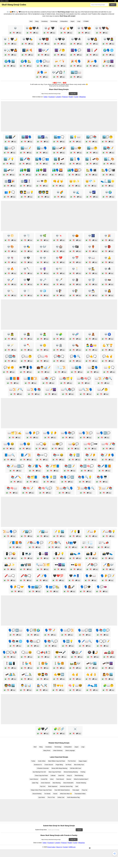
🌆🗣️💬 (76, 50)
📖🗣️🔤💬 (103, 432)
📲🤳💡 (59, 553)
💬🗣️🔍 (75, 356)
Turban (33, 761)
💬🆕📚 (10, 356)
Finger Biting (59, 764)
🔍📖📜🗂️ (43, 564)
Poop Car (84, 790)
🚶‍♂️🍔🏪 (43, 663)
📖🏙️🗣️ (77, 367)
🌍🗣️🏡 (26, 61)
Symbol (65, 847)
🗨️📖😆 (26, 652)
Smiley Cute (61, 797)
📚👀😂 (58, 455)
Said (76, 786)
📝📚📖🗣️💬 (34, 542)
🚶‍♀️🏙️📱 (10, 663)
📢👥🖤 (71, 542)
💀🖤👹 (43, 39)
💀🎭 (26, 246)
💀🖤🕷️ (76, 39)
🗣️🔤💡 (68, 641)
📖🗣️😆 (25, 444)
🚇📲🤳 (93, 652)
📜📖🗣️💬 (10, 531)
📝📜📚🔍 (54, 542)
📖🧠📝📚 (108, 444)
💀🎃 (75, 235)
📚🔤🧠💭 (87, 466)
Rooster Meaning (81, 782)
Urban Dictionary (58, 750)
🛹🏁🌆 (107, 663)
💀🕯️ (75, 268)
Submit (79, 829)
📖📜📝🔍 (16, 389)
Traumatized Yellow (80, 793)
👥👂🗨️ (9, 192)
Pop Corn (42, 786)
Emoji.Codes (51, 847)
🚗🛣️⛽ (109, 652)
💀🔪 (26, 268)
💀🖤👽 (60, 39)
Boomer (69, 779)
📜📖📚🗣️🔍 (86, 488)
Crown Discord (49, 764)
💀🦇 (107, 279)
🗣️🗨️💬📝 (103, 641)
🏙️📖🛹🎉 (59, 148)
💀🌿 (42, 235)
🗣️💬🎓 (85, 586)
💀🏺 (91, 246)
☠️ (75, 728)
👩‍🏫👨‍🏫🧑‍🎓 (43, 192)
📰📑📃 (87, 542)
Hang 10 (69, 775)
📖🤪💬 (73, 444)
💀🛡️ (91, 279)
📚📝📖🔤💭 (15, 466)
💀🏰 (58, 246)
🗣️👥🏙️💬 (35, 586)
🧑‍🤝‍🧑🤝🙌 (58, 685)
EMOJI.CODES (4, 1)
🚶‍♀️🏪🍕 (26, 663)
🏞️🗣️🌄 (57, 170)
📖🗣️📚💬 (68, 432)
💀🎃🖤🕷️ (32, 28)
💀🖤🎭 (27, 39)
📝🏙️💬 (26, 531)
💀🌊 (75, 192)
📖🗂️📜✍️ (15, 432)
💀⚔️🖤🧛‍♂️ (10, 50)
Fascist (55, 793)
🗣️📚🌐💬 (103, 630)
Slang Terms (46, 750)
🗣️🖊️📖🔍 (85, 641)
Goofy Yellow (41, 761)
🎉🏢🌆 (108, 61)
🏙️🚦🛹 (59, 159)
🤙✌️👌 (91, 674)
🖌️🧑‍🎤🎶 (108, 564)
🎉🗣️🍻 (42, 72)
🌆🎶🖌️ (43, 50)
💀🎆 (91, 235)
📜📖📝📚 (105, 488)
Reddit (71, 97)
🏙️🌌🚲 (43, 137)
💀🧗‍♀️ (58, 290)
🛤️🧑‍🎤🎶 (75, 663)
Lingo (78, 21)
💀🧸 (91, 334)
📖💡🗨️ (109, 367)
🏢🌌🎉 (9, 181)
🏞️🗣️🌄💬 (74, 170)
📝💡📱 (75, 531)
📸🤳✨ (9, 564)
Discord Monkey (37, 793)
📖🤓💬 (57, 444)
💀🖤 (26, 279)
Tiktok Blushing (79, 775)
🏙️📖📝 (26, 148)
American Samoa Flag (66, 786)
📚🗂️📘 (32, 477)
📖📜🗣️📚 (34, 389)
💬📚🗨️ (59, 356)
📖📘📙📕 (13, 378)
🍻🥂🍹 (60, 61)
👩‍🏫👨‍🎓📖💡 (27, 192)
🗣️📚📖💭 (33, 641)
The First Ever (72, 761)
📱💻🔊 (26, 553)
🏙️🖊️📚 (25, 159)
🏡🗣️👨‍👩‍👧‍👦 (91, 170)
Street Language (70, 750)
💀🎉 (107, 235)
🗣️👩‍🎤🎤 (69, 586)
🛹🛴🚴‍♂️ (26, 674)
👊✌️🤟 (58, 181)
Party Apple (76, 790)
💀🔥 (10, 268)
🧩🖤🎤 (43, 728)
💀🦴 (10, 290)
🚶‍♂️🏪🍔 (59, 663)
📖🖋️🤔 (102, 389)
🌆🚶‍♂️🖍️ (92, 50)
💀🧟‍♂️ (42, 334)
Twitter (45, 97)
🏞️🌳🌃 (25, 170)
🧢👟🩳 (92, 685)
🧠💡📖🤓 (75, 685)
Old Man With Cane (75, 768)
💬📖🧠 (43, 356)
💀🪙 (42, 345)
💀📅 (75, 257)
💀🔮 (42, 268)
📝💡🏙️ (59, 531)
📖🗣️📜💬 (86, 432)
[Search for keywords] (99, 4)
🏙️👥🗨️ (59, 137)
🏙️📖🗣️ (42, 148)
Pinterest (65, 97)
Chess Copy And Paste (41, 775)
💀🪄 (10, 345)
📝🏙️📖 (43, 531)
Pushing (83, 772)
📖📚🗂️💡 (66, 378)
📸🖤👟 (107, 553)
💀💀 (42, 257)
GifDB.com (72, 847)
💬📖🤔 (26, 356)
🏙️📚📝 (108, 148)
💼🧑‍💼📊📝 (44, 367)
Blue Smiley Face (79, 764)
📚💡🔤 (74, 455)
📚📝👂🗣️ (108, 455)
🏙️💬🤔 (107, 137)
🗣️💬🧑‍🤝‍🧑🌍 (33, 630)
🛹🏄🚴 (10, 674)
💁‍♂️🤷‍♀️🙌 (91, 345)
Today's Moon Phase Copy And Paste (41, 790)
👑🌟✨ (74, 181)
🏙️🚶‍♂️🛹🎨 (92, 159)
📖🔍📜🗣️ (86, 389)
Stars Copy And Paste (55, 772)
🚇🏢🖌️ (77, 652)
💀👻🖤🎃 (84, 28)
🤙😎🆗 (59, 674)
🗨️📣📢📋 (44, 652)
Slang (36, 21)
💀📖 (91, 257)
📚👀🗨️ (42, 455)
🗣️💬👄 (102, 586)
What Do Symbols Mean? (81, 779)
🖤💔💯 (58, 575)
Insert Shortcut (34, 779)
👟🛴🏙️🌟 (108, 181)
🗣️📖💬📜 (67, 630)
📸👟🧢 (75, 553)
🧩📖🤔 (108, 685)
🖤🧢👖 (74, 575)
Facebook (52, 97)
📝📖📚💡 (108, 531)
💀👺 (107, 246)
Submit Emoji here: (41, 829)
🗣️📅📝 (50, 630)
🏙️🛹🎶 (9, 170)
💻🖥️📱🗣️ (26, 367)
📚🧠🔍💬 (45, 488)
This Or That (51, 797)
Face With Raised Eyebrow (62, 790)
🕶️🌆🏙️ (60, 564)
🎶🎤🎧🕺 (59, 72)
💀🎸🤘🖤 (66, 28)
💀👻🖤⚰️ (102, 28)
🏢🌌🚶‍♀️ (26, 181)
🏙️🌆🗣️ (26, 137)
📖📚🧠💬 (84, 378)
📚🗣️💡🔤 (49, 477)
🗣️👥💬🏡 (52, 586)
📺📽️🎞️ (26, 564)
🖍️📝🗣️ (42, 575)
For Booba (47, 793)
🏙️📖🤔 (92, 148)
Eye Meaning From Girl (39, 772)
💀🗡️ (58, 279)
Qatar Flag (35, 782)
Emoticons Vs (38, 764)
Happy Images (83, 761)
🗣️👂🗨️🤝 (17, 586)
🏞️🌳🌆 (41, 170)
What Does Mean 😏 (66, 793)
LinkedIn (58, 97)
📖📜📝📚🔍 (103, 378)
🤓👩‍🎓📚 (43, 674)
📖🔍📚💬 (68, 389)
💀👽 (26, 257)
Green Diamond (45, 782)
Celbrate (53, 775)
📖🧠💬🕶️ (91, 444)
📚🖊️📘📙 (104, 466)
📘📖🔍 (9, 455)
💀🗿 (75, 279)
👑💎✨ (90, 181)
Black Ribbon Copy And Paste (56, 761)
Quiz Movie (41, 797)
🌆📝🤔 (60, 50)
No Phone (68, 764)
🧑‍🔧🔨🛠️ (42, 685)
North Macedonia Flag (73, 797)
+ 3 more (86, 21)
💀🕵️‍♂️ (91, 268)
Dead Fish (61, 775)
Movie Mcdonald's (68, 782)
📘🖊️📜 (26, 455)
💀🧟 (10, 334)
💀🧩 (58, 334)
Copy (19, 32)
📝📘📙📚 (15, 542)
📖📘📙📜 (31, 378)
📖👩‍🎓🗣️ (93, 367)
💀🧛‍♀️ (107, 290)
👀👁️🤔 (42, 181)
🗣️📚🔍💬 (51, 641)
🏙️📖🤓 (76, 148)
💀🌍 (108, 192)
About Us (59, 847)
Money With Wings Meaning (59, 768)
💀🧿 (107, 334)
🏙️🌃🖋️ (10, 137)
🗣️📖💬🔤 (85, 630)
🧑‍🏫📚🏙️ (9, 685)
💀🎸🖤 (49, 28)
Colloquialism (64, 21)
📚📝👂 (90, 455)
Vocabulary (44, 21)
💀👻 (10, 257)
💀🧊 (42, 290)
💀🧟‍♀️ (26, 334)
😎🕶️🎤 (60, 652)
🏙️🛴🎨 (109, 159)
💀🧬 (75, 334)
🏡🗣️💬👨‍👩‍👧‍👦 (108, 170)
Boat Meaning (57, 782)
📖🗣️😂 (9, 444)
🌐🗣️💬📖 (43, 61)
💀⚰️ (75, 345)
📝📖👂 (91, 531)
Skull (31, 21)
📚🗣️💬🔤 (67, 477)
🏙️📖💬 (9, 148)
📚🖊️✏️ (16, 477)
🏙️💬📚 (91, 137)
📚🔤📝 (69, 466)
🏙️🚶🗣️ (75, 159)
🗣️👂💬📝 (108, 575)
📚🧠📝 (28, 488)
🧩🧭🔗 (59, 728)
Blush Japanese (52, 786)
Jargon (72, 21)
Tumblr (76, 97)
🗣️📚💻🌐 (15, 641)
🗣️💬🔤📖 (15, 630)
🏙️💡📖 (75, 137)
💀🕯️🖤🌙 (10, 39)
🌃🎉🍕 (27, 50)
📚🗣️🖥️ (102, 477)
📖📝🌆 (51, 389)
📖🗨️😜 (41, 444)
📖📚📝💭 (48, 378)
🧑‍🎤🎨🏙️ (107, 674)
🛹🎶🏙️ (91, 663)
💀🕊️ (58, 268)
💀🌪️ (26, 235)
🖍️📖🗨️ (9, 575)
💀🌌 (92, 192)
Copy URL (73, 93)
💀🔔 (107, 257)
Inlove (51, 779)
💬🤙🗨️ (91, 356)
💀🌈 (59, 192)
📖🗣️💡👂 (50, 432)
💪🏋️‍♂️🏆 (107, 345)
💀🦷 (26, 290)
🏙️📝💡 (9, 159)
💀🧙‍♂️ (91, 290)
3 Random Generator (43, 768)
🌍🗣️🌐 (108, 50)
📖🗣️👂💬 (32, 432)
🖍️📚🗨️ (26, 575)
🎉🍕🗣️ (76, 61)
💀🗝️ (42, 279)
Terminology (53, 21)
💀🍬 (58, 235)
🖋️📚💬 (92, 564)
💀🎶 (42, 246)
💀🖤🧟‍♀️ (108, 39)
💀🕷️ (107, 268)
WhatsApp (82, 97)
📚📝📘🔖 (35, 466)
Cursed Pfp (44, 779)
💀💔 (58, 257)
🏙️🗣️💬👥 (42, 159)
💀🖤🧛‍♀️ (92, 39)
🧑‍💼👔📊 (26, 685)
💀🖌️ (10, 279)
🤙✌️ (75, 674)
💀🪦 (58, 345)
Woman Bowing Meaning (71, 772)
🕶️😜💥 (76, 564)
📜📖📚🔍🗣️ (64, 488)
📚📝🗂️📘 (53, 466)
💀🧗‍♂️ (75, 290)
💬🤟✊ (9, 367)
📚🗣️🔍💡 (85, 477)
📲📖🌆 (43, 553)
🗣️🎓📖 (90, 575)
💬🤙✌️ (107, 356)
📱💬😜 (10, 553)
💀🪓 (26, 345)
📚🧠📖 (12, 488)
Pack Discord (60, 779)
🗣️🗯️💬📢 (10, 652)
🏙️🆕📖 (76, 72)
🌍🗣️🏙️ (9, 61)
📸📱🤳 (91, 553)
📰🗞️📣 (103, 542)
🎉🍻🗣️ (92, 61)
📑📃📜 (60, 367)
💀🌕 (10, 235)
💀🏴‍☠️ (75, 246)
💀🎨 (10, 246)
